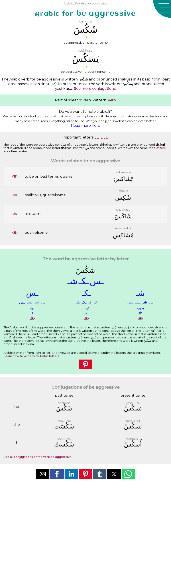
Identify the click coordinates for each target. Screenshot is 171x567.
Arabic (68, 3)
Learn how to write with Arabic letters (31, 356)
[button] (162, 9)
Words (80, 3)
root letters (157, 148)
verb (112, 100)
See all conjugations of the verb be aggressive (37, 456)
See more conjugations (95, 88)
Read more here (85, 125)
